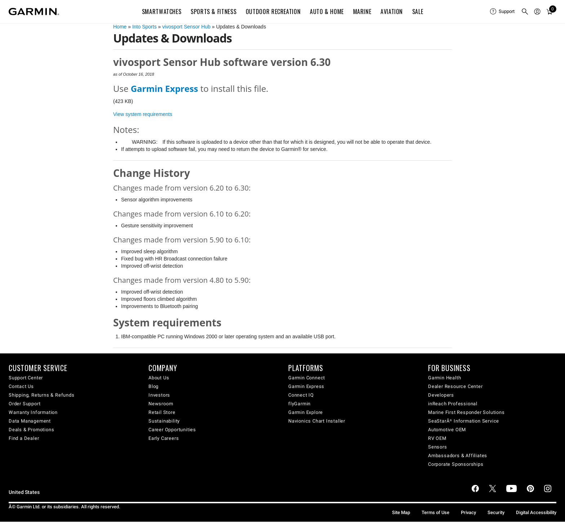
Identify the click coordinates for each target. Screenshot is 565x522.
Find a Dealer (24, 438)
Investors (159, 395)
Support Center (26, 377)
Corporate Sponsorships (456, 464)
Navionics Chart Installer (316, 421)
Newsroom (160, 403)
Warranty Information (33, 412)
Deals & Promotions (31, 429)
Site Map (401, 512)
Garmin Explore (305, 412)
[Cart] (549, 11)
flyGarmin (299, 403)
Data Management (30, 421)
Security (496, 512)
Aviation (392, 11)
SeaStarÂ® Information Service (463, 421)
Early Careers (163, 438)
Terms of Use (435, 512)
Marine (362, 11)
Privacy (468, 512)
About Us (158, 377)
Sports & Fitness (213, 11)
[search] (525, 11)
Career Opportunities (172, 429)
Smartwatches (162, 11)
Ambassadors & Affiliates (457, 455)
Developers (441, 395)
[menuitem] (502, 11)
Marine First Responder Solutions (466, 412)
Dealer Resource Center (455, 386)
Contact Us (21, 386)
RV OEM (437, 438)
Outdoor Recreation (273, 11)
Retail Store (161, 412)
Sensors (437, 447)
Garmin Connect (306, 377)
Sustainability (164, 421)
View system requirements (142, 114)
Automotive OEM (447, 429)
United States (24, 492)
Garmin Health (444, 377)
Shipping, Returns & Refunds (42, 395)
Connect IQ (301, 395)
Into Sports (144, 27)
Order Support (24, 403)
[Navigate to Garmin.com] (34, 11)
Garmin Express (306, 386)
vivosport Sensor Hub (186, 27)
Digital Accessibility (536, 512)
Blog (153, 386)
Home (119, 27)
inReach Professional (452, 403)
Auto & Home (327, 11)
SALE (417, 11)
